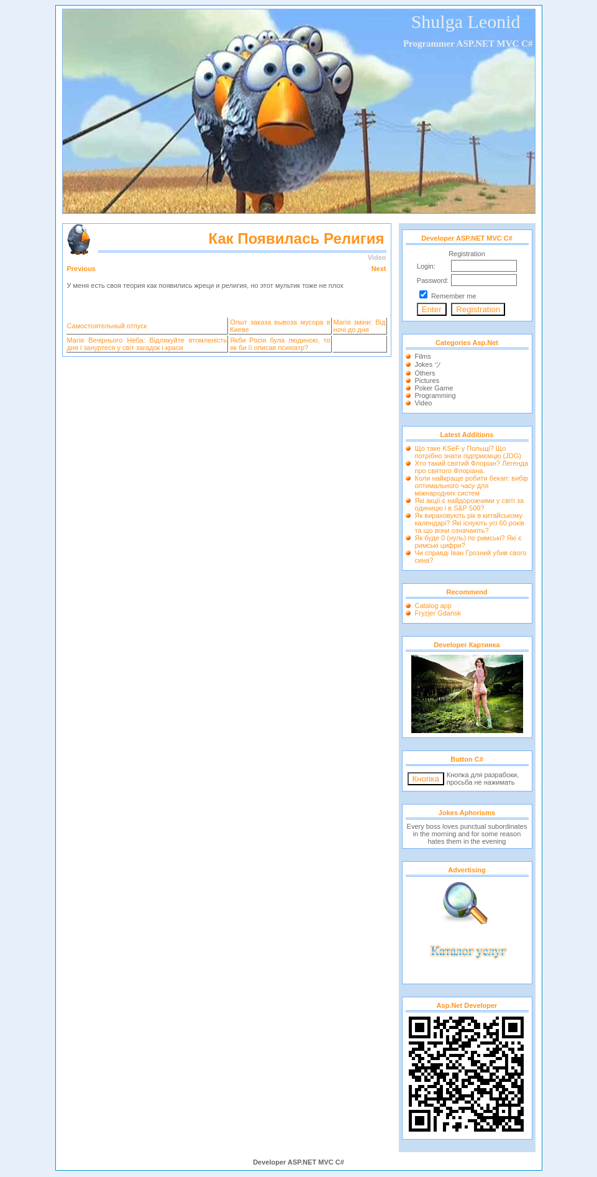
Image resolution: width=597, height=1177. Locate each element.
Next (378, 268)
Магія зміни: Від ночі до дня (360, 325)
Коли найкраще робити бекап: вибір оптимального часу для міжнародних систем (472, 485)
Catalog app (433, 605)
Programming (435, 395)
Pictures (427, 380)
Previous (81, 268)
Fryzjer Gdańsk (438, 613)
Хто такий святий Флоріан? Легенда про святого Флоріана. (472, 466)
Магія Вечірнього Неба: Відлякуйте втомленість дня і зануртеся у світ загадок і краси (147, 343)
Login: (426, 266)
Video (423, 403)
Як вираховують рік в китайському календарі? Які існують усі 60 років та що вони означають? (470, 523)
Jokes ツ (428, 364)
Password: (433, 280)
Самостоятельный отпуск (107, 326)
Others (425, 373)
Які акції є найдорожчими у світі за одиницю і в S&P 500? (469, 504)
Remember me (453, 296)
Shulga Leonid (466, 21)
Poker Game (434, 388)
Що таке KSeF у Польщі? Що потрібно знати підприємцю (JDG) (468, 452)
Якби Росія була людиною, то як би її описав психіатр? (280, 343)
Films (423, 356)
